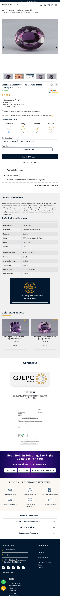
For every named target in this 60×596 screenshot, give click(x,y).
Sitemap (40, 565)
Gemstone (11, 10)
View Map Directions (8, 572)
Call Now (24, 470)
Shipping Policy (13, 590)
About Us (40, 550)
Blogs (39, 560)
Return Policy (13, 593)
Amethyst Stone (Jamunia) (24, 10)
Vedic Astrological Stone (45, 562)
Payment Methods (14, 583)
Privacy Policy (13, 588)
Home (3, 10)
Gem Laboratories (43, 557)
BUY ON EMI (30, 162)
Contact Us (41, 552)
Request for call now (43, 470)
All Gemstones (42, 555)
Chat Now (11, 470)
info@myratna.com (10, 555)
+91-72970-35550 (10, 550)
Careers (40, 567)
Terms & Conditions (15, 585)
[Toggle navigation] (56, 5)
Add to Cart (30, 157)
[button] (56, 85)
